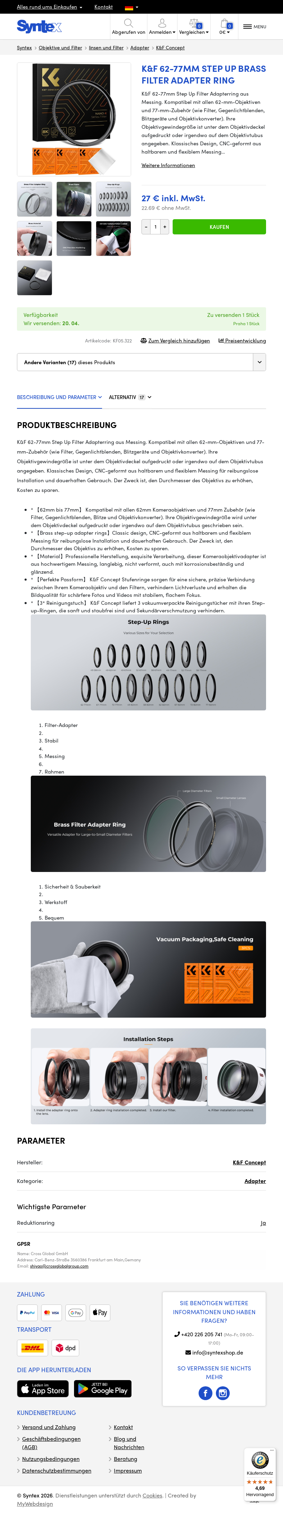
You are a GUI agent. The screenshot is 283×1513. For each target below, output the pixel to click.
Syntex (24, 47)
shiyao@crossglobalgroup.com (59, 1266)
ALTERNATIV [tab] (130, 397)
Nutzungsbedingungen (51, 1459)
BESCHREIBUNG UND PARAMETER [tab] (59, 397)
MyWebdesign (35, 1503)
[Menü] (272, 1452)
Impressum (128, 1470)
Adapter (139, 47)
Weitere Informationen (168, 165)
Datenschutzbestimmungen (56, 1470)
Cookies (152, 1495)
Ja (263, 1222)
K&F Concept (170, 47)
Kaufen (219, 227)
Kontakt (103, 6)
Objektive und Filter (60, 47)
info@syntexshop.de (217, 1352)
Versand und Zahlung (49, 1427)
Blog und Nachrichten (129, 1443)
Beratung (125, 1459)
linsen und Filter (106, 47)
